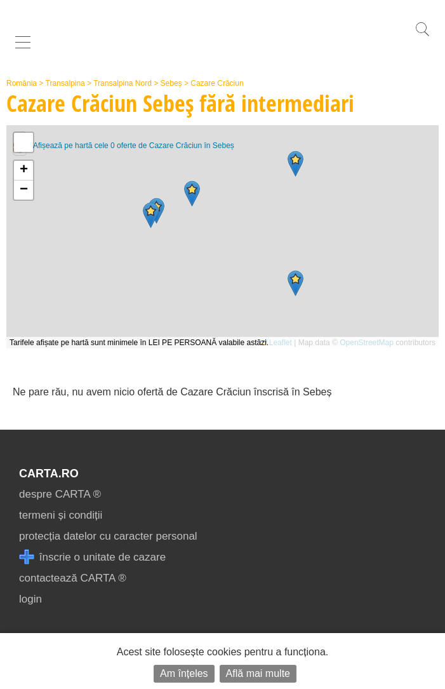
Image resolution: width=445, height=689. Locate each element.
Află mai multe (258, 673)
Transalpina (65, 83)
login (30, 599)
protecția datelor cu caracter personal (108, 536)
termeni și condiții (60, 515)
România (21, 83)
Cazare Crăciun (216, 83)
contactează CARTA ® (72, 578)
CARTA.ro (49, 473)
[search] (422, 36)
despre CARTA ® (60, 494)
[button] (295, 164)
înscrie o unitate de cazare (92, 557)
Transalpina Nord (122, 83)
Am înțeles (184, 673)
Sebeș (171, 83)
